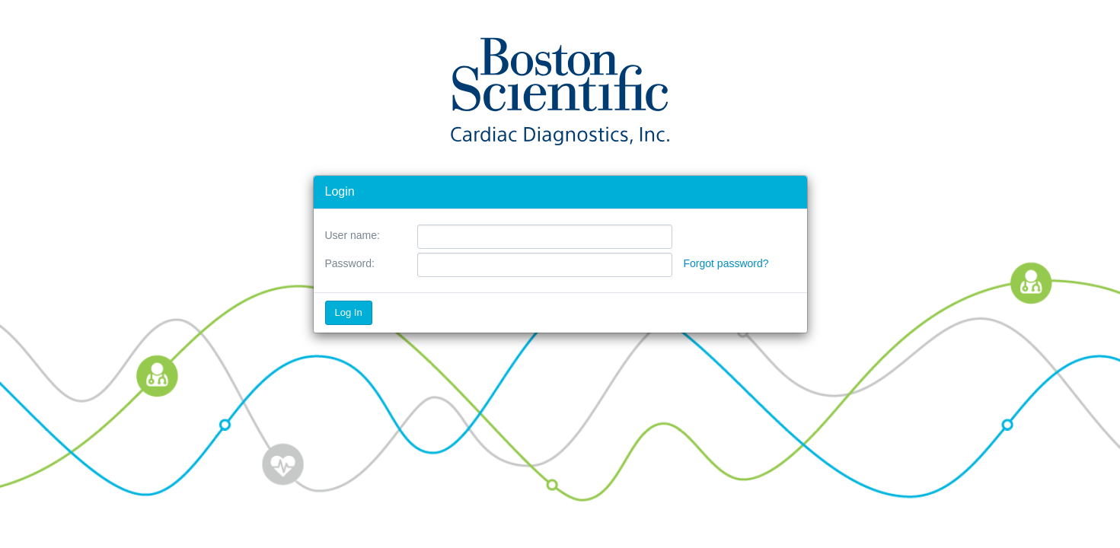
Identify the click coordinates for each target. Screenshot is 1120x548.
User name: (352, 235)
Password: (350, 263)
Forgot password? (726, 263)
